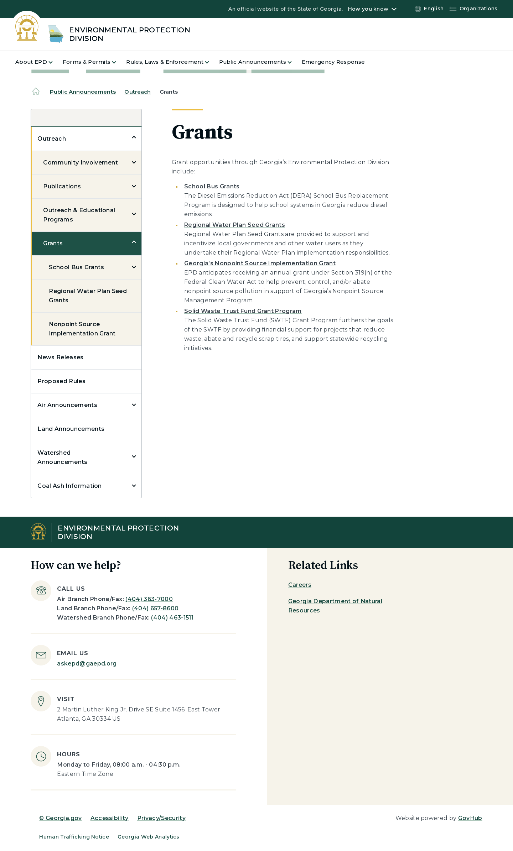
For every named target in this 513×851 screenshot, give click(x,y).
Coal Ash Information (69, 485)
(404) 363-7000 (148, 599)
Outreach (137, 91)
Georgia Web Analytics (149, 837)
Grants (53, 243)
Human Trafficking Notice (74, 837)
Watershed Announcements (62, 457)
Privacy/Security (161, 818)
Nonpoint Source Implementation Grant (82, 329)
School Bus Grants (76, 267)
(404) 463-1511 (172, 617)
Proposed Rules (61, 381)
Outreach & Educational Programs (79, 215)
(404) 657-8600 (155, 608)
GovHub (470, 818)
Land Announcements (70, 429)
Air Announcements (67, 405)
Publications (62, 186)
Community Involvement (80, 162)
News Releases (60, 357)
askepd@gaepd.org (86, 663)
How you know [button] (368, 9)
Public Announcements (83, 91)
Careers (299, 584)
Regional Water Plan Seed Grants (88, 296)
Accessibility (109, 818)
